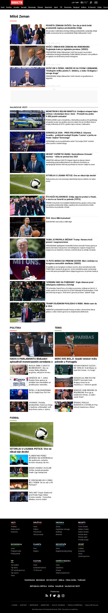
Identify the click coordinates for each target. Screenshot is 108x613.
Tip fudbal (15, 565)
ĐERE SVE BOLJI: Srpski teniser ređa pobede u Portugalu (76, 360)
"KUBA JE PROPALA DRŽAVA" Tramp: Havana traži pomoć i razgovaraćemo (69, 240)
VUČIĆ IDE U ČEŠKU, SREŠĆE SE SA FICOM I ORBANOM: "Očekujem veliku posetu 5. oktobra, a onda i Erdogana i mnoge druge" (72, 70)
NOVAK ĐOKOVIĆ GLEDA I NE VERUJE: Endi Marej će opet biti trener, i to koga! (85, 368)
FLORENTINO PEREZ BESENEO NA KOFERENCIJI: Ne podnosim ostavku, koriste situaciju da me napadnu (41, 459)
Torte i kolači (83, 527)
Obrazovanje (38, 534)
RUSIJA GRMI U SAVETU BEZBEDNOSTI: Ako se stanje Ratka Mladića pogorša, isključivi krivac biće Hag (39, 369)
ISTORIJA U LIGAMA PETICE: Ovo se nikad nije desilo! (71, 175)
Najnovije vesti (18, 107)
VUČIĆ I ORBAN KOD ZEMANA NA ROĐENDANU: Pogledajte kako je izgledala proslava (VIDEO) (68, 48)
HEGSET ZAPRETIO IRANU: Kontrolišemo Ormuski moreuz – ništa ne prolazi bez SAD (69, 155)
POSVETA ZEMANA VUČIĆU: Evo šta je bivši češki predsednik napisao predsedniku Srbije (69, 26)
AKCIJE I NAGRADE (58, 605)
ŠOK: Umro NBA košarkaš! (58, 218)
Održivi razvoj (63, 561)
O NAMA (14, 605)
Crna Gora (71, 580)
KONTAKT (23, 605)
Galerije (59, 586)
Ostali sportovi (83, 556)
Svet (35, 548)
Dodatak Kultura (39, 568)
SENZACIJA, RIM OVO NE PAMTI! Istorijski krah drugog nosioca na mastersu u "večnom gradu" (85, 381)
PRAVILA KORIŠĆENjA (75, 605)
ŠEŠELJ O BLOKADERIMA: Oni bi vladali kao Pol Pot (40, 391)
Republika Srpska (38, 586)
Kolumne (14, 532)
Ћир (77, 2)
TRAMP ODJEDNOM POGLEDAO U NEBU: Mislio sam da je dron (71, 304)
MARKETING (45, 605)
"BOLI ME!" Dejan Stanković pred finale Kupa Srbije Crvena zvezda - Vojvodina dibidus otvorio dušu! (40, 496)
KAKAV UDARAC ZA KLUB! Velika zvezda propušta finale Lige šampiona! (40, 470)
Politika (15, 327)
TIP (61, 7)
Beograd (76, 7)
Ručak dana (82, 534)
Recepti (23, 7)
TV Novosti (37, 570)
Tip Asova (14, 573)
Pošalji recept (83, 540)
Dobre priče (15, 529)
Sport (56, 7)
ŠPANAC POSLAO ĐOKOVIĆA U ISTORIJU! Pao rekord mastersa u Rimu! (86, 405)
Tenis (58, 327)
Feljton (36, 529)
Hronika (16, 7)
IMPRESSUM (34, 605)
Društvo (9, 7)
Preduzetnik (15, 554)
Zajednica (59, 568)
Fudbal (14, 417)
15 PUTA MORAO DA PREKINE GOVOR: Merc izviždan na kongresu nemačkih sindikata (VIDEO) (72, 262)
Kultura (83, 7)
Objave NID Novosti (91, 605)
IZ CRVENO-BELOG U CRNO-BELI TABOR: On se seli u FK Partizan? (41, 482)
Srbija (99, 7)
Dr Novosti (92, 7)
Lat (73, 2)
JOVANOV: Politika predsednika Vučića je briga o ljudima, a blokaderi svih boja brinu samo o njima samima (40, 406)
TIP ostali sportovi (18, 570)
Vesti (2, 7)
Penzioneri (37, 532)
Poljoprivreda (16, 551)
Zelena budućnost (63, 573)
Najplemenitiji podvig (64, 551)
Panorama (67, 7)
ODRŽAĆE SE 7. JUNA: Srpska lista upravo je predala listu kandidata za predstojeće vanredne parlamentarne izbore (40, 381)
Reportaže (48, 7)
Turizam (81, 580)
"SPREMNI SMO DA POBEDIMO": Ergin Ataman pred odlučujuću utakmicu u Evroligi (69, 283)
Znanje (58, 570)
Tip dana (14, 568)
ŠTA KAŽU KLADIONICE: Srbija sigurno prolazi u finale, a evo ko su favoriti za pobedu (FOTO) (71, 198)
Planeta (40, 7)
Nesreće (59, 534)
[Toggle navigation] (96, 2)
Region (36, 551)
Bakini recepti (83, 532)
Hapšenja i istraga (63, 529)
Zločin (58, 527)
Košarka (81, 551)
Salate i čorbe (83, 529)
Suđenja (59, 532)
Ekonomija (32, 7)
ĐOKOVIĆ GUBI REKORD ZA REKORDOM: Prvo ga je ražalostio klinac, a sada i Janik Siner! (85, 393)
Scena (51, 586)
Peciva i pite (82, 537)
